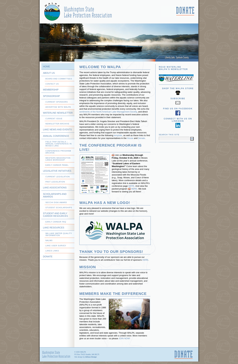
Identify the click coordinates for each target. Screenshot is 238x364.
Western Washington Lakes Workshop (57, 159)
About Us (49, 73)
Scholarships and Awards (54, 195)
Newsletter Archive (57, 124)
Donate (47, 256)
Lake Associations (55, 187)
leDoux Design (91, 357)
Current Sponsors (56, 102)
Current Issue (53, 119)
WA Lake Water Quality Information (58, 234)
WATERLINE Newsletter (58, 112)
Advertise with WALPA (58, 107)
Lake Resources (53, 227)
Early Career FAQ (55, 222)
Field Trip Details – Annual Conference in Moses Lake (58, 144)
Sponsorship (51, 96)
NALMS (49, 240)
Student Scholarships (58, 208)
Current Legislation (57, 177)
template (118, 135)
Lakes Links (52, 251)
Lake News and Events (57, 129)
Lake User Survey (55, 246)
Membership (51, 89)
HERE (131, 186)
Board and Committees (58, 79)
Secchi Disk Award (56, 202)
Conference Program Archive (58, 152)
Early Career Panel (57, 165)
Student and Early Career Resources (55, 214)
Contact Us (52, 84)
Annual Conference (56, 136)
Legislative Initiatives (57, 171)
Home (46, 66)
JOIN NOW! (124, 338)
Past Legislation (55, 182)
